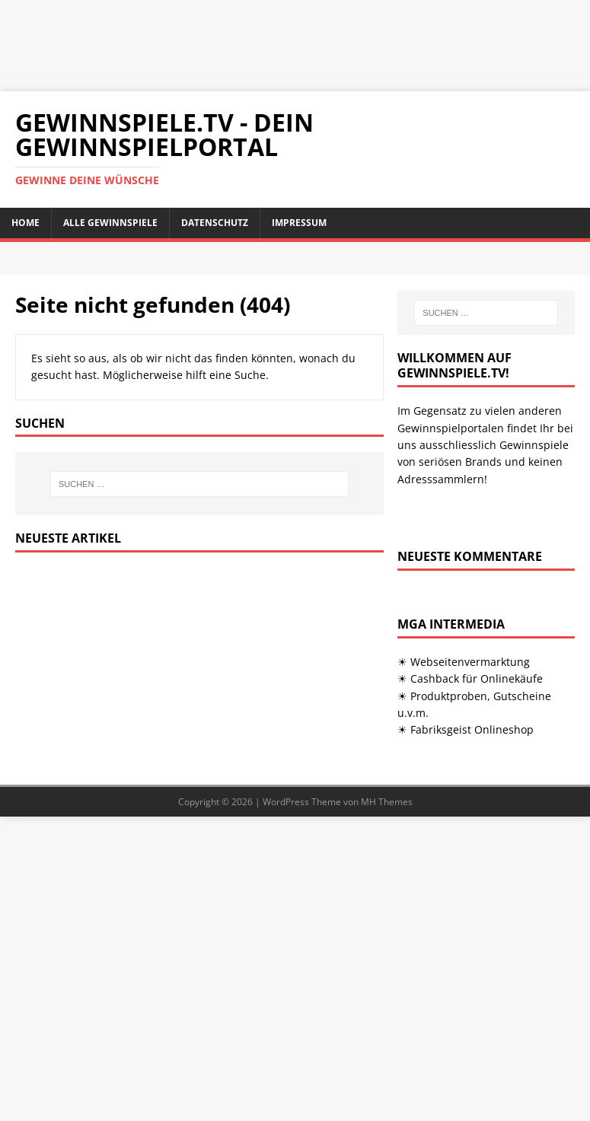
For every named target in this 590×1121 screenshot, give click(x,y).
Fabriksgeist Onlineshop (472, 729)
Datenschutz (214, 222)
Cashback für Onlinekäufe (476, 678)
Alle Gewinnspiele (110, 222)
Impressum (299, 222)
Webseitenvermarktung (470, 661)
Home (25, 222)
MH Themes (387, 801)
